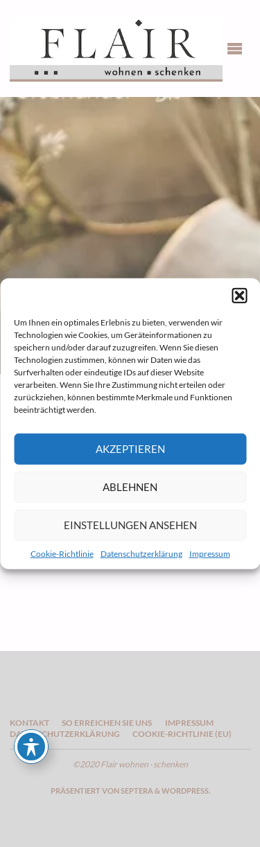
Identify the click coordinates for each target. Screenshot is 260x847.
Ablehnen (130, 487)
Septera (136, 790)
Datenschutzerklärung (141, 553)
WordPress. (186, 790)
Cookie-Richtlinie (62, 553)
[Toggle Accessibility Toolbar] (31, 746)
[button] (239, 295)
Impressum (209, 553)
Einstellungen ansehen (130, 525)
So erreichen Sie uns (107, 722)
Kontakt (29, 722)
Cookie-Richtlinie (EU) (182, 734)
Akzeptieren (130, 449)
